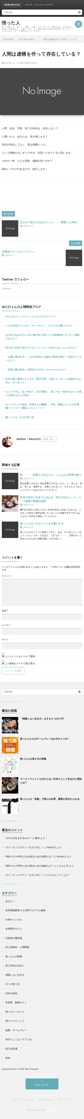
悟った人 (51, 1109)
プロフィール (65, 1098)
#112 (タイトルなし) (22, 1098)
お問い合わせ (46, 1098)
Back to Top (42, 1084)
